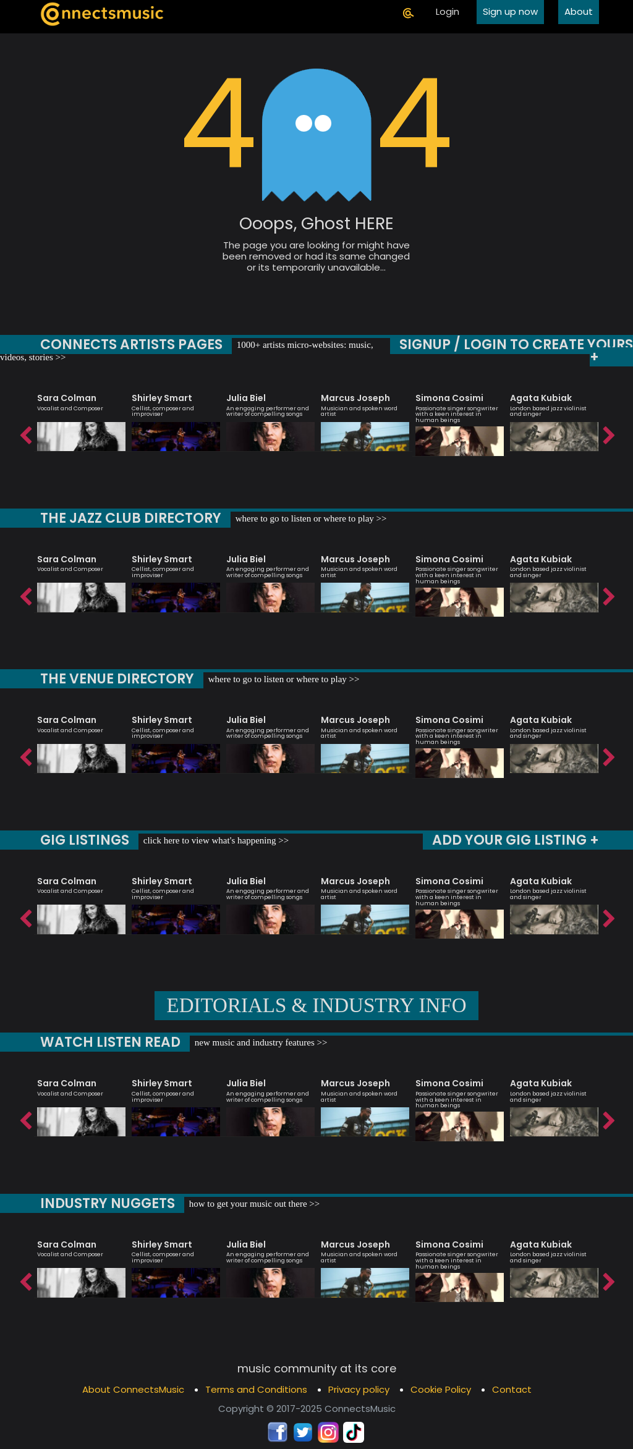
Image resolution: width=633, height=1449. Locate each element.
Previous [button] (25, 432)
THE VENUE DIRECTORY (118, 678)
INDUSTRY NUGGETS (107, 1203)
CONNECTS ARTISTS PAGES (127, 344)
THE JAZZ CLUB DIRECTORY (131, 518)
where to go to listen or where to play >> (311, 518)
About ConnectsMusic (133, 1389)
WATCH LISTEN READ (108, 1042)
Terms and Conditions (256, 1389)
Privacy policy (358, 1389)
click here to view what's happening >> (213, 840)
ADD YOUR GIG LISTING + (516, 840)
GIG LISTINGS (84, 840)
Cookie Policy (440, 1389)
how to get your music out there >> (252, 1204)
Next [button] (608, 432)
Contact (512, 1389)
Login (447, 11)
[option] (81, 417)
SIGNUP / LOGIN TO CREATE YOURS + (520, 351)
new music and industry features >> (257, 1042)
